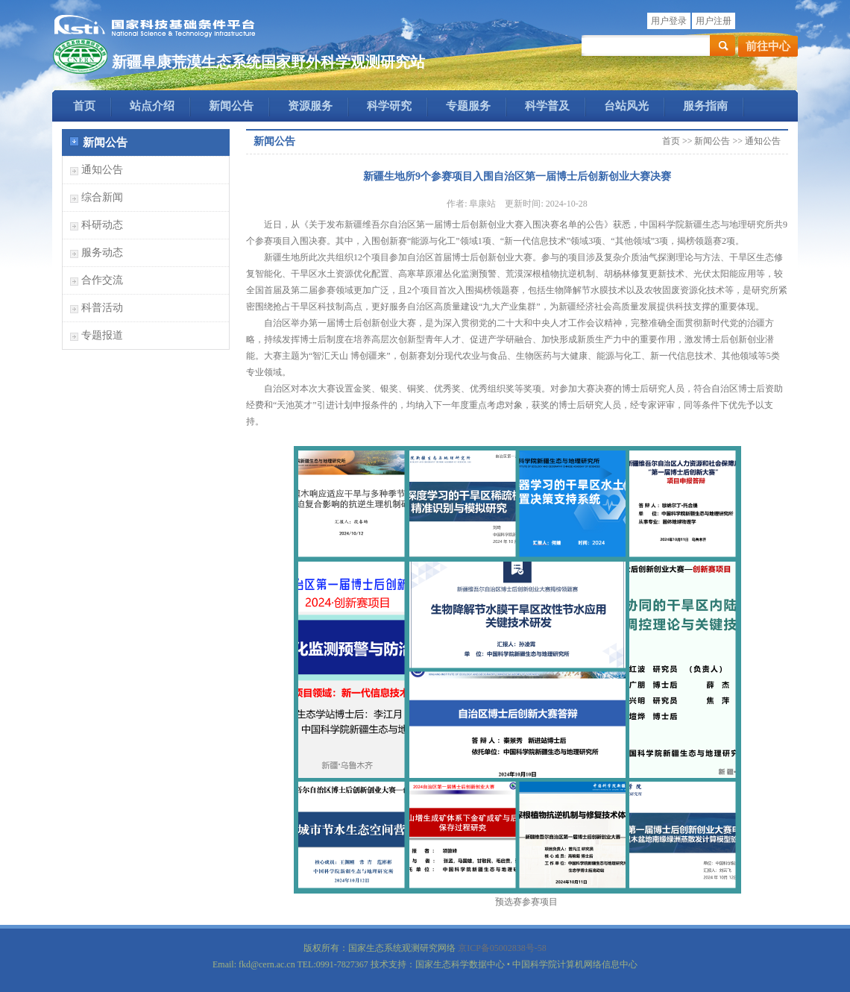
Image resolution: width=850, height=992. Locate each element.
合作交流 (102, 280)
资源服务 (310, 106)
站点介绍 (152, 106)
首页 (84, 106)
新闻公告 (231, 106)
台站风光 (626, 106)
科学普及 (547, 106)
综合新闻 (102, 197)
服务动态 (102, 252)
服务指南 (705, 106)
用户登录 (669, 21)
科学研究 (389, 106)
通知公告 (102, 169)
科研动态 (102, 224)
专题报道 (102, 335)
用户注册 (713, 21)
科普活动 (102, 307)
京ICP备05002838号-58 (502, 948)
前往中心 (768, 46)
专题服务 (468, 106)
